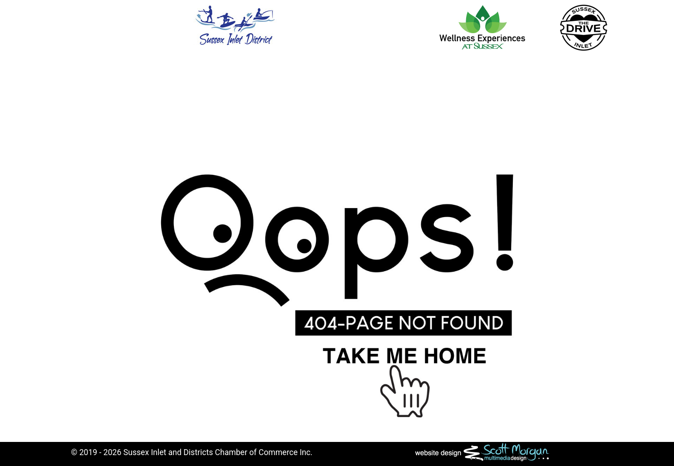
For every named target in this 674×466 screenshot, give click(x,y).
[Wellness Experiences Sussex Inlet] (482, 26)
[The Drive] (584, 27)
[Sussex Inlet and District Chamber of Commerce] (235, 24)
